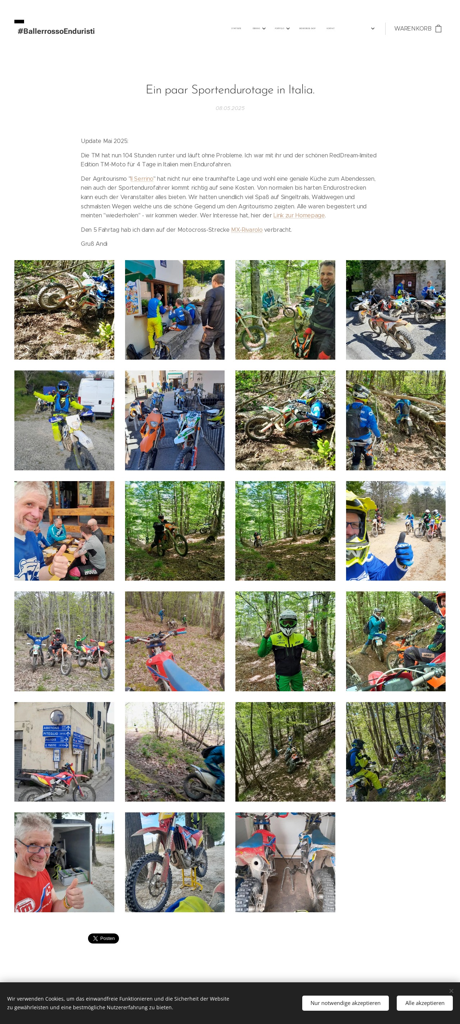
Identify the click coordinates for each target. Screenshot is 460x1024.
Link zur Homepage (299, 215)
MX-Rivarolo (246, 229)
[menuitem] (275, 29)
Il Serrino (141, 178)
